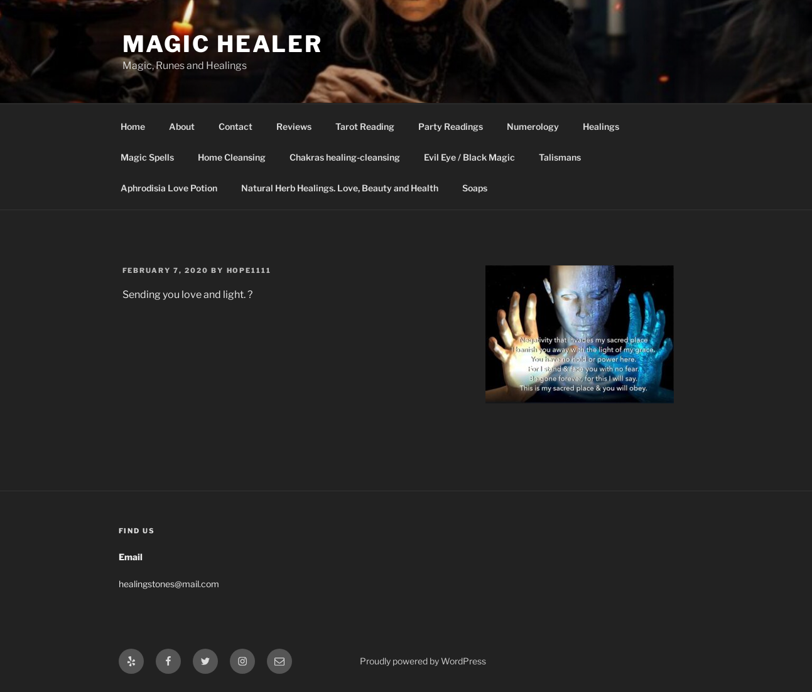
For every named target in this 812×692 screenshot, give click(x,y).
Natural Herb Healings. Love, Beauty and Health (339, 188)
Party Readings (450, 126)
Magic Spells (147, 157)
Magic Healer (222, 44)
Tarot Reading (364, 126)
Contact (235, 126)
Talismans (560, 157)
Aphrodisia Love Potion (169, 188)
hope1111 (249, 270)
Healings (601, 126)
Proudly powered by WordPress (423, 661)
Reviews (293, 126)
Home (133, 126)
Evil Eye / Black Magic (469, 157)
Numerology (533, 126)
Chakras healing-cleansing (345, 157)
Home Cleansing (232, 157)
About (182, 126)
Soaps (474, 188)
